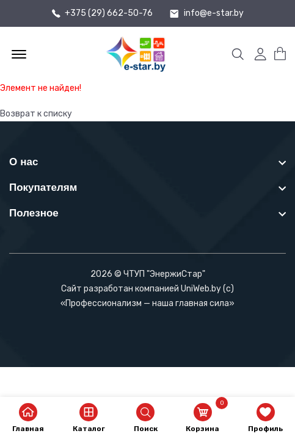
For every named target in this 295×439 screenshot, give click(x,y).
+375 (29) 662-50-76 (109, 13)
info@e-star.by (214, 13)
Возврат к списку (36, 114)
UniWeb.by (201, 289)
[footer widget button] (147, 161)
